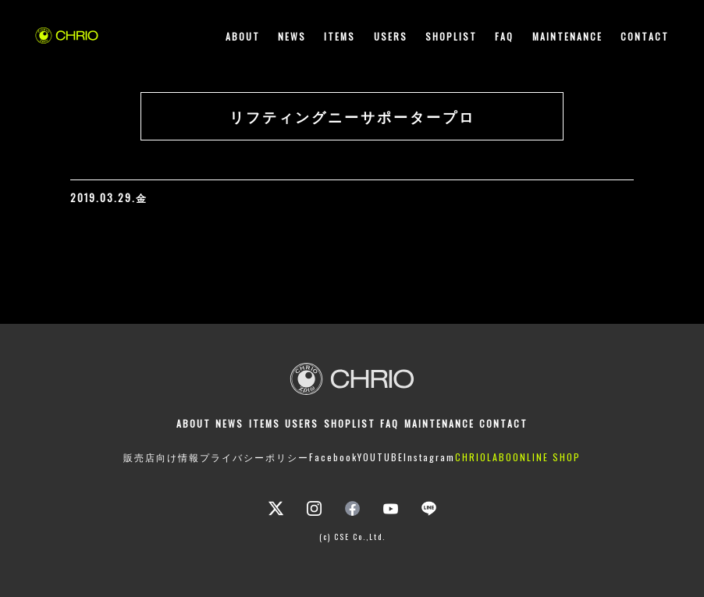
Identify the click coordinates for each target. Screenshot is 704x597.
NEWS (292, 36)
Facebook (333, 457)
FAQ (504, 36)
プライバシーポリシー (254, 457)
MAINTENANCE (567, 36)
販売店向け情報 (161, 457)
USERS (390, 36)
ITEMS (339, 36)
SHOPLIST (451, 36)
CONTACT (644, 36)
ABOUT (243, 36)
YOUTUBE (380, 457)
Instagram (429, 457)
